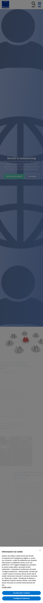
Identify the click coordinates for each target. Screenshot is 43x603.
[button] (40, 550)
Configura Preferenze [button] (21, 598)
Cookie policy (6, 587)
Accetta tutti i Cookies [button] (21, 593)
